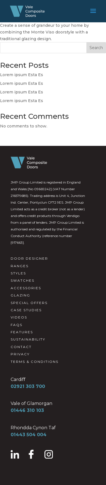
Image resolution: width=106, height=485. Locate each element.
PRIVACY (20, 354)
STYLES (18, 273)
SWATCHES (22, 280)
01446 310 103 (27, 410)
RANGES (20, 266)
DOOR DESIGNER (29, 258)
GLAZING (20, 295)
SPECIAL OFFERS (29, 303)
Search (96, 47)
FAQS (16, 325)
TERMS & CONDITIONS (34, 361)
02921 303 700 (28, 386)
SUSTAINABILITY (28, 339)
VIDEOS (19, 317)
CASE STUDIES (26, 310)
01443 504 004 (28, 434)
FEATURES (22, 332)
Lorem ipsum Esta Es (21, 74)
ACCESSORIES (26, 288)
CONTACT (21, 347)
